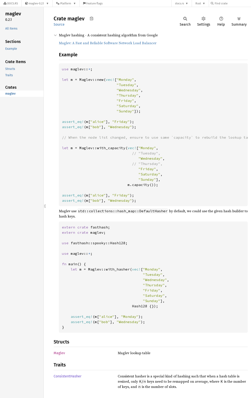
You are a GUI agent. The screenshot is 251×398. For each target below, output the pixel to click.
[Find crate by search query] (232, 3)
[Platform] (66, 3)
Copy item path (91, 18)
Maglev (59, 353)
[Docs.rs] (10, 3)
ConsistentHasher (67, 376)
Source (59, 24)
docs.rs (179, 3)
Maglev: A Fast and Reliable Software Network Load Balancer (107, 43)
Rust (198, 3)
